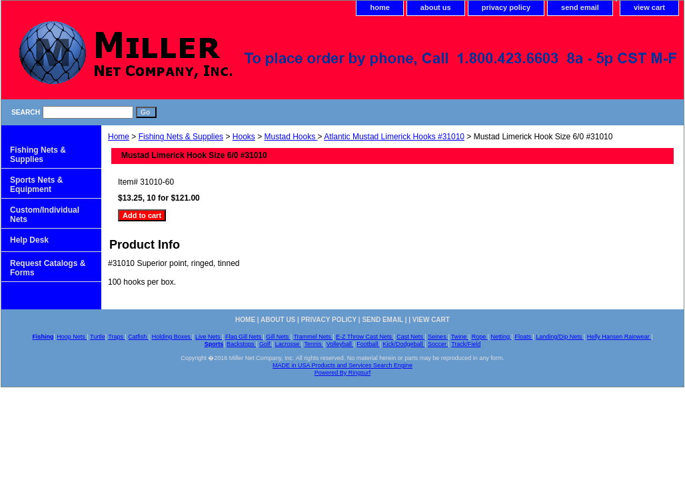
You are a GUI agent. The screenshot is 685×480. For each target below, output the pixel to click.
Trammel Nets (313, 336)
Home (118, 136)
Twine (459, 336)
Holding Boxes (172, 336)
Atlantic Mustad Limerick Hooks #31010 (394, 136)
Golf (265, 344)
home (379, 7)
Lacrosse (288, 344)
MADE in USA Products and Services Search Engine (342, 365)
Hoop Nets (72, 336)
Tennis (313, 344)
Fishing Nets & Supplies (181, 136)
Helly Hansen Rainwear (619, 336)
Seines (438, 336)
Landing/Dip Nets (560, 336)
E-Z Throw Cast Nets (364, 336)
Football (368, 344)
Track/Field (465, 344)
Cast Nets (410, 336)
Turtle (97, 336)
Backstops (241, 344)
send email (580, 7)
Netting (501, 336)
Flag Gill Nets (244, 336)
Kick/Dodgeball (404, 344)
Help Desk (29, 240)
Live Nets (208, 336)
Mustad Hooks (291, 136)
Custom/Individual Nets (44, 214)
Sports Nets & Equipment (36, 184)
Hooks (244, 136)
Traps (116, 336)
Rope (480, 336)
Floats (523, 336)
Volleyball (340, 344)
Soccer (438, 344)
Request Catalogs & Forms (47, 268)
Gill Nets (278, 336)
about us (435, 7)
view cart (649, 7)
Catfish (138, 336)
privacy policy (506, 7)
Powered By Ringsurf (343, 372)
